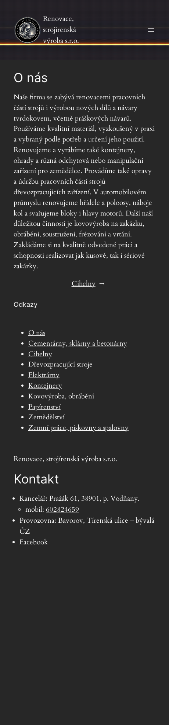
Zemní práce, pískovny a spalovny (78, 428)
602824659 (62, 509)
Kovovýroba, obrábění (61, 396)
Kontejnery (45, 385)
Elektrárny (44, 375)
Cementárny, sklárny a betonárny (77, 343)
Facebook (33, 542)
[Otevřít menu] (151, 30)
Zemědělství (46, 417)
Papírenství (44, 407)
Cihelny (84, 283)
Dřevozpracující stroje (60, 364)
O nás (36, 333)
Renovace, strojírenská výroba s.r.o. (61, 29)
